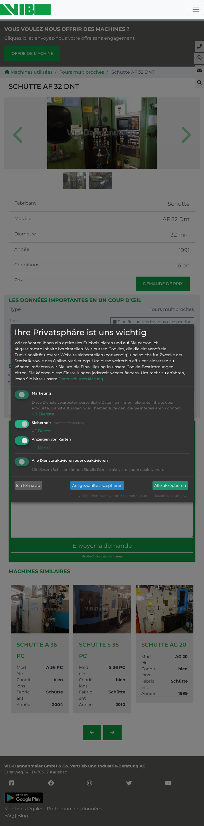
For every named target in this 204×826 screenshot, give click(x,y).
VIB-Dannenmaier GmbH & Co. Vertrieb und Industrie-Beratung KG (132, 496)
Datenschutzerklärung (80, 378)
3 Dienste (43, 414)
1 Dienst (41, 430)
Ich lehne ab (28, 485)
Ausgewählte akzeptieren (97, 485)
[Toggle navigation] (196, 9)
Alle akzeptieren (170, 485)
